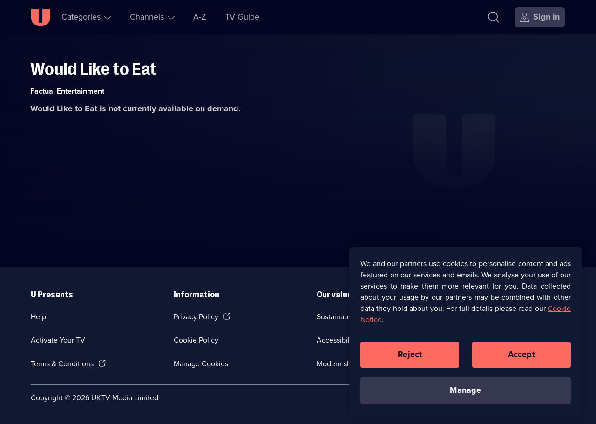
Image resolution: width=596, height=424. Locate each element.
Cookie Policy (196, 340)
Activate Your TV (58, 340)
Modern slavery (341, 363)
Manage (465, 397)
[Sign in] (540, 17)
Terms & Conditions (62, 363)
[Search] (493, 17)
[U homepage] (40, 17)
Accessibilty (336, 340)
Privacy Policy (196, 316)
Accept (521, 361)
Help (38, 316)
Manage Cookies (201, 363)
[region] (465, 339)
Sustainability (338, 316)
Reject (410, 361)
